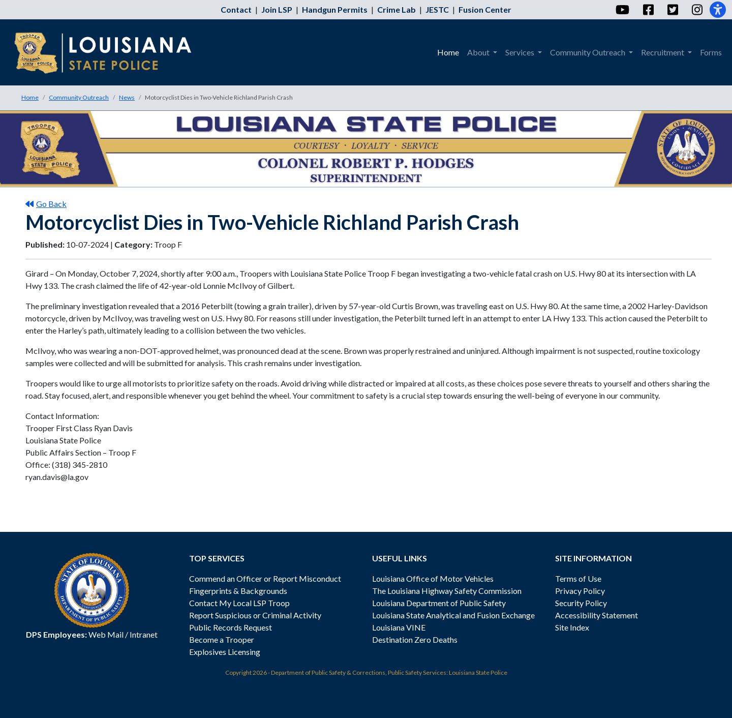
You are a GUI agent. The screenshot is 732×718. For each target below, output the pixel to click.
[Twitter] (672, 9)
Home (30, 97)
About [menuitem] (479, 52)
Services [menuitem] (520, 52)
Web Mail (106, 634)
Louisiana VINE (398, 627)
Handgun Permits (335, 9)
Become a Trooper (221, 639)
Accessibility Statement (596, 615)
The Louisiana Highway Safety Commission (447, 590)
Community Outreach (79, 97)
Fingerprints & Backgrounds (238, 590)
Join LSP (276, 9)
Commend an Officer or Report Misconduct (265, 578)
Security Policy (581, 603)
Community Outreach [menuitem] (588, 52)
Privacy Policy (580, 590)
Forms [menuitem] (711, 52)
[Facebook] (647, 9)
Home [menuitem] (448, 52)
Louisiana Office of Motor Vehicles (433, 578)
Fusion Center (485, 9)
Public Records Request (230, 627)
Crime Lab (396, 9)
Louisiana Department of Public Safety (439, 603)
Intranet (144, 634)
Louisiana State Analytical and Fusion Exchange (453, 615)
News (127, 97)
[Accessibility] (718, 10)
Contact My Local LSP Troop (239, 603)
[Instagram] (696, 9)
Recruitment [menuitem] (663, 52)
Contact (236, 9)
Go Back (46, 203)
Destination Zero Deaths (415, 639)
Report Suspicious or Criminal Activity (255, 615)
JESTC (437, 9)
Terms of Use (578, 578)
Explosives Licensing (224, 651)
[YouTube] (622, 9)
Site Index (572, 627)
